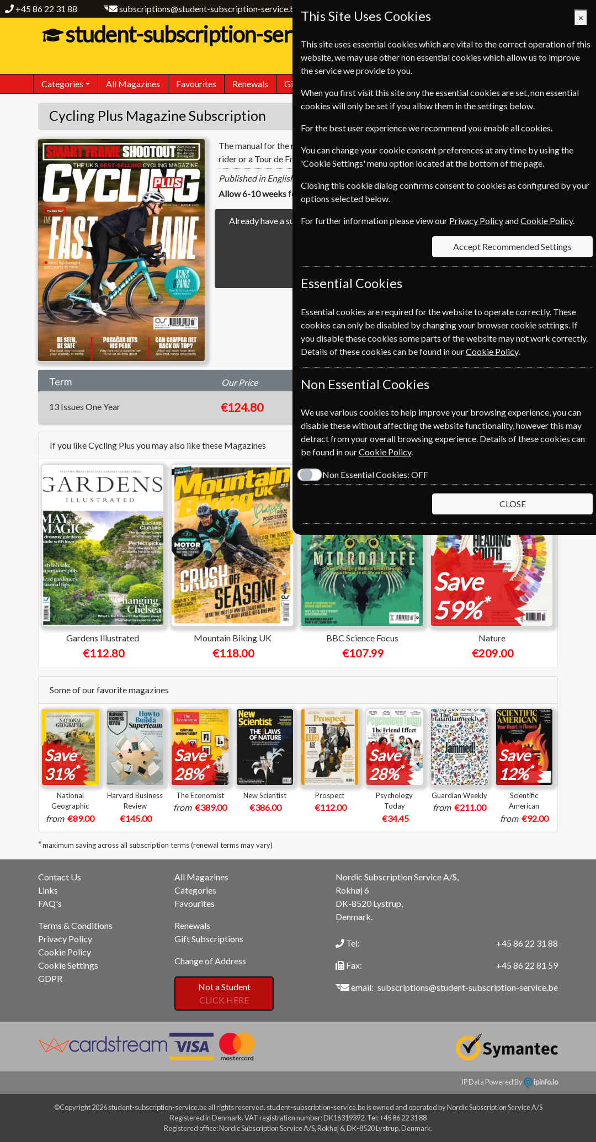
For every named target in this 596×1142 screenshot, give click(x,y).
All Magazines (133, 83)
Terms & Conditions (75, 925)
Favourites (196, 83)
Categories (195, 890)
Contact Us (59, 877)
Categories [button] (62, 83)
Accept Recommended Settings (512, 246)
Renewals (250, 83)
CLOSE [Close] (512, 503)
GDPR (50, 978)
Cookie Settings (68, 965)
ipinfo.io (541, 1081)
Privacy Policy (65, 938)
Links (48, 890)
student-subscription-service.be (208, 34)
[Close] (581, 17)
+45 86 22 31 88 (46, 8)
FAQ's (50, 903)
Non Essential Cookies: (375, 474)
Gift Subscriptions (208, 938)
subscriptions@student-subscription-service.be (209, 8)
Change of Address (210, 960)
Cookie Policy (64, 952)
